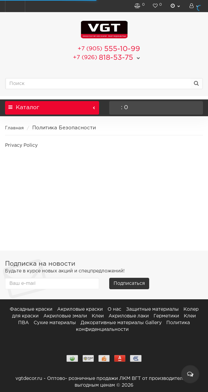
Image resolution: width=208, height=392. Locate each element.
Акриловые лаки (129, 316)
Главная (14, 128)
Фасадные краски (31, 309)
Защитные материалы (152, 309)
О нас (114, 309)
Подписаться (129, 283)
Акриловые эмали (65, 316)
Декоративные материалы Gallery (121, 323)
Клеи (98, 316)
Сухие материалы (55, 323)
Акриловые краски (80, 309)
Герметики (166, 316)
